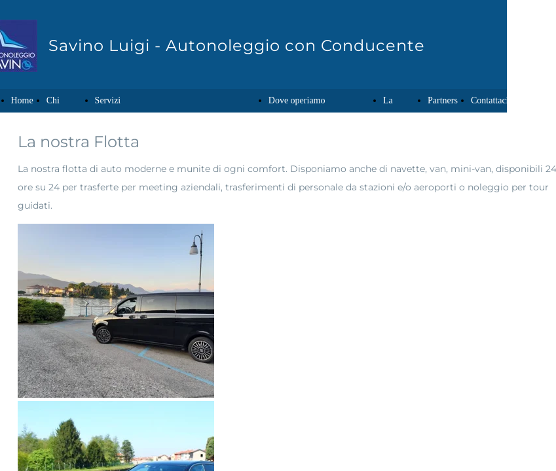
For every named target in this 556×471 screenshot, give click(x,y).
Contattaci (490, 100)
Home (22, 100)
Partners (443, 100)
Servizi (108, 100)
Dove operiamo (297, 100)
